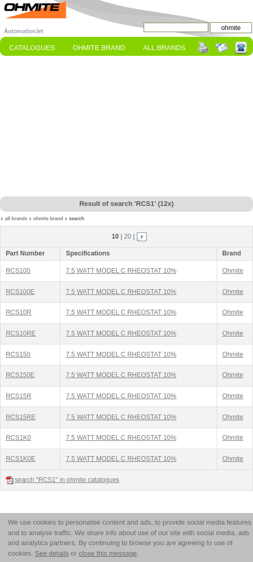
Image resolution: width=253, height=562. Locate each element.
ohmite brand (48, 218)
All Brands (164, 48)
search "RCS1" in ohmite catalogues (62, 480)
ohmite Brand (99, 48)
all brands (16, 218)
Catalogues (32, 48)
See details (51, 553)
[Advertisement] (127, 127)
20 (127, 236)
